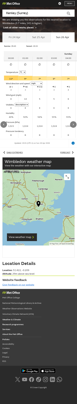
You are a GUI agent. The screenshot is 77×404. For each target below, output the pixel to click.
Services (6, 329)
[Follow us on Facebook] (32, 380)
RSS (4, 361)
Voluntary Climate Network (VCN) (18, 314)
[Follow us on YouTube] (25, 380)
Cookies (6, 348)
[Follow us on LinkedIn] (53, 380)
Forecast (67, 152)
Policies (6, 339)
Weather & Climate (11, 319)
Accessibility (8, 344)
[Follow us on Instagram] (46, 380)
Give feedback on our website (18, 284)
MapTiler (54, 244)
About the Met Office (12, 334)
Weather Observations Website (17, 308)
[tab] (14, 37)
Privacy (5, 357)
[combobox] (33, 13)
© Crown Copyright (38, 387)
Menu (69, 3)
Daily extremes (12, 152)
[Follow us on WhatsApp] (59, 380)
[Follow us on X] (18, 380)
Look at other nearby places (20, 27)
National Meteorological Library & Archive (21, 303)
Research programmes (13, 324)
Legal (5, 352)
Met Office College (11, 297)
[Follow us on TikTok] (39, 380)
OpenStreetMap (67, 244)
